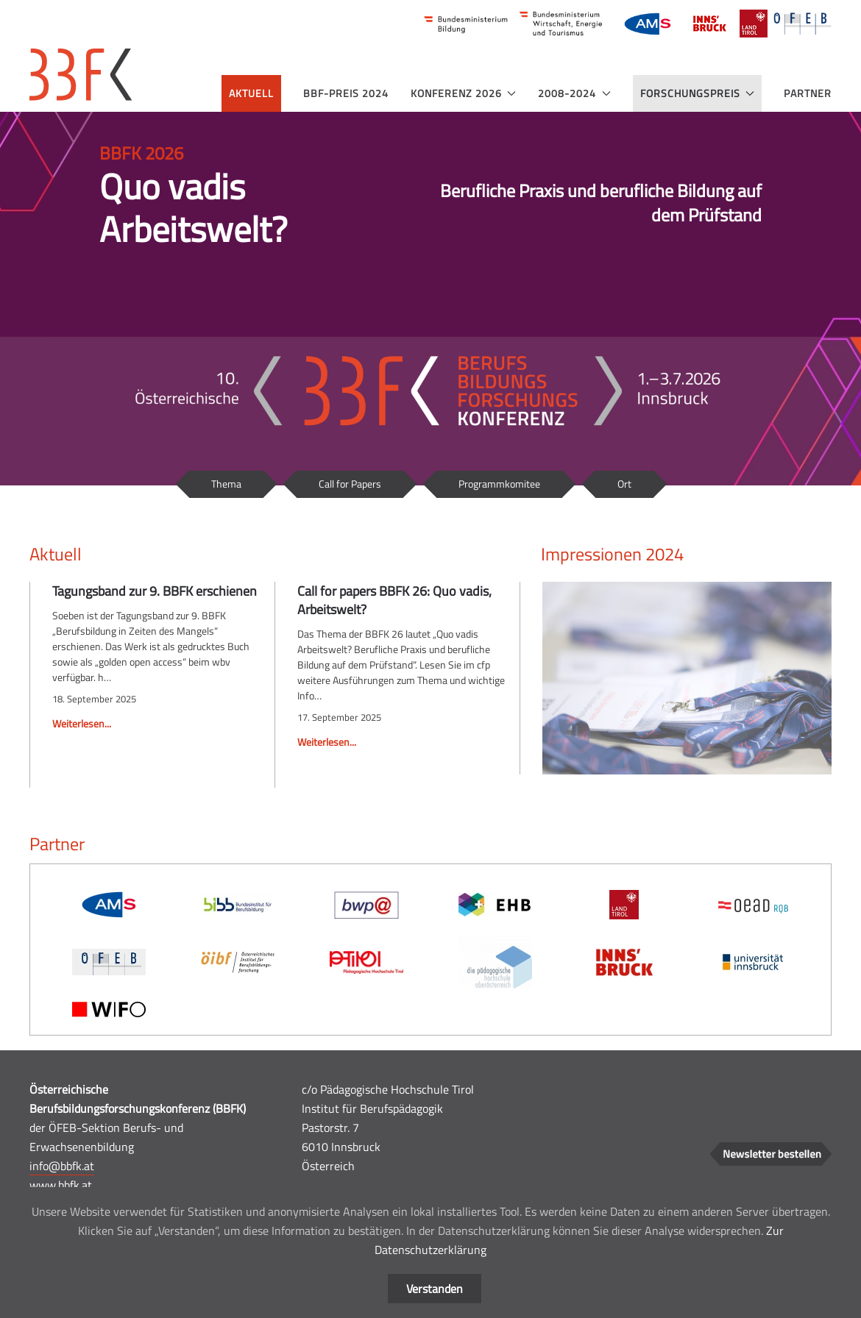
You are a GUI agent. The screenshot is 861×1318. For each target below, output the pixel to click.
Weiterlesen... (81, 723)
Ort (624, 483)
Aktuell (251, 93)
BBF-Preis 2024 (346, 93)
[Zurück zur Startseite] (80, 75)
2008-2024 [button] (574, 93)
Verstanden (434, 1288)
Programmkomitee (499, 483)
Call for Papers (350, 483)
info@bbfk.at (61, 1166)
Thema (226, 483)
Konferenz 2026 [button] (464, 93)
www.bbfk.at (60, 1185)
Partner (808, 93)
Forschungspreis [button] (697, 93)
